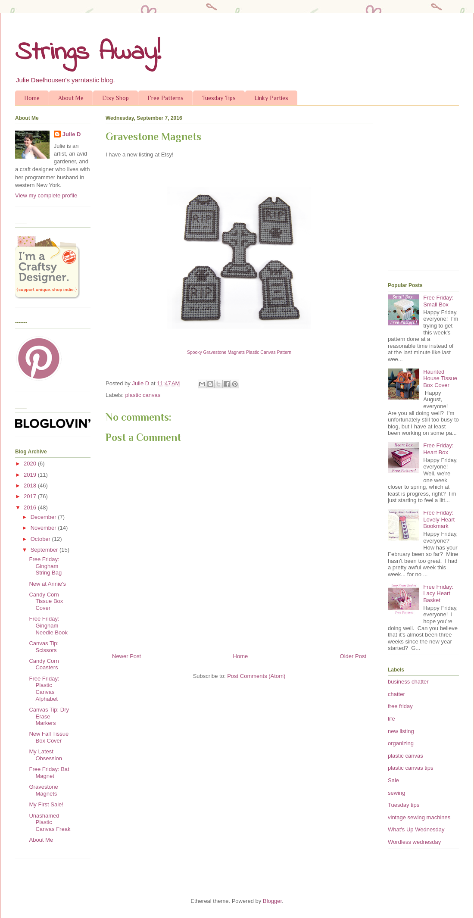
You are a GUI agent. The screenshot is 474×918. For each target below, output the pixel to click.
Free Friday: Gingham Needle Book (48, 625)
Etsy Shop (115, 97)
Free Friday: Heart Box (438, 449)
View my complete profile (46, 195)
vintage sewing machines (419, 817)
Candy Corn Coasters (44, 664)
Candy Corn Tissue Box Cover (46, 601)
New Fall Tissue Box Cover (49, 737)
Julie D (71, 134)
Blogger (272, 901)
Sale (393, 780)
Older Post (353, 656)
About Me (71, 97)
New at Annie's (47, 584)
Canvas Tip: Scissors (44, 646)
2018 (31, 485)
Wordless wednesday (414, 842)
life (391, 718)
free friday (400, 706)
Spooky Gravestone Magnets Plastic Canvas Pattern (239, 352)
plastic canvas (143, 395)
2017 (31, 496)
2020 (31, 463)
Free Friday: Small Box (438, 301)
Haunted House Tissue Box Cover (440, 378)
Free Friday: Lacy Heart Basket (438, 593)
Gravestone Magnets (43, 790)
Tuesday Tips (219, 97)
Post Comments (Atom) (256, 676)
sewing (396, 793)
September (45, 549)
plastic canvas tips (410, 768)
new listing (401, 731)
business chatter (408, 681)
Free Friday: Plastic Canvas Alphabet (44, 688)
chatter (396, 694)
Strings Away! (88, 53)
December (44, 517)
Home (32, 97)
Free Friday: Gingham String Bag (45, 566)
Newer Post (126, 656)
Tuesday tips (403, 805)
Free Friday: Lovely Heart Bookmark (439, 519)
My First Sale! (46, 804)
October (41, 539)
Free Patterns (165, 97)
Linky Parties (271, 97)
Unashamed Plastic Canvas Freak (49, 822)
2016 (31, 507)
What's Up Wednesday (416, 829)
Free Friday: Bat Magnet (49, 772)
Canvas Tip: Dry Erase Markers (49, 716)
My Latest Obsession (45, 755)
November (44, 528)
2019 (31, 474)
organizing (401, 743)
